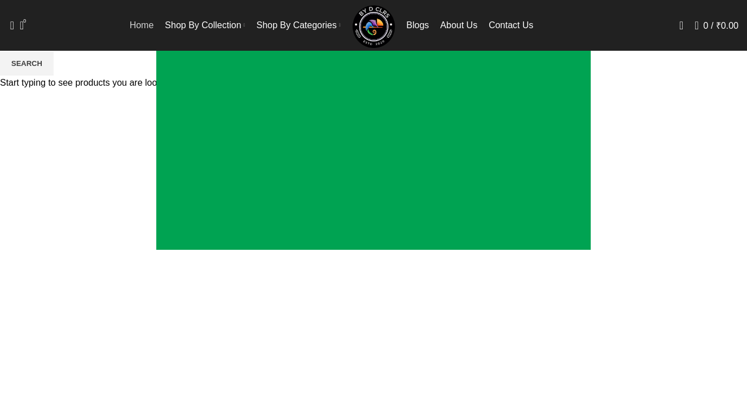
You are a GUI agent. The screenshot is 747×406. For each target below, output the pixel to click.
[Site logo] (374, 24)
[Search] (8, 25)
